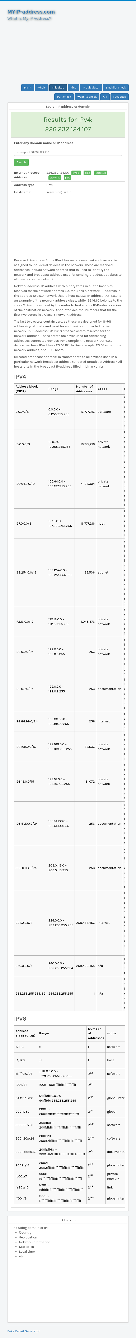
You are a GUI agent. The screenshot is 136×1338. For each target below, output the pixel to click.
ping (87, 172)
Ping (73, 87)
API (105, 97)
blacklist (55, 177)
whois (76, 172)
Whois (41, 87)
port (67, 177)
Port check (64, 97)
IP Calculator (91, 87)
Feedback (119, 97)
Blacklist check (116, 87)
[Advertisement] (68, 51)
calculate (100, 172)
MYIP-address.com (31, 12)
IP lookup (58, 87)
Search (21, 162)
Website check (87, 97)
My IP (27, 87)
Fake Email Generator (23, 1331)
